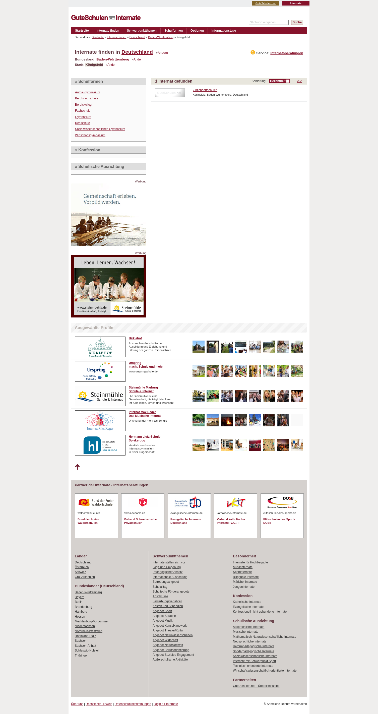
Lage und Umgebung (167, 567)
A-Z (299, 81)
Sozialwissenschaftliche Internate (255, 656)
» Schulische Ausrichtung (99, 166)
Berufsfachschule (86, 98)
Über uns (77, 704)
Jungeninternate (244, 587)
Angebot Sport (162, 611)
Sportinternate (242, 572)
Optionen (197, 30)
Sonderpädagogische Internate (253, 651)
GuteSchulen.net (266, 3)
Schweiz (80, 572)
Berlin (79, 602)
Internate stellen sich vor (169, 562)
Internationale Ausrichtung (170, 577)
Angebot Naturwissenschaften (173, 635)
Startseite (82, 30)
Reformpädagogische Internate (253, 646)
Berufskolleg (83, 104)
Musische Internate (245, 631)
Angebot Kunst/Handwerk (170, 625)
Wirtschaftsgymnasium (90, 135)
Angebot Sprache (164, 616)
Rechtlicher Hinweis (99, 704)
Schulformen (173, 30)
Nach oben (77, 467)
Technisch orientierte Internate (253, 666)
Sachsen (81, 640)
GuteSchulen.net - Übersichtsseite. (256, 686)
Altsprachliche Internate (248, 627)
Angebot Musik (162, 620)
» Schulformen (89, 81)
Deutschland (137, 37)
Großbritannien (85, 577)
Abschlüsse (160, 596)
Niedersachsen (85, 626)
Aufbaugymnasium (87, 92)
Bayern (79, 597)
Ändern (163, 52)
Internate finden (108, 30)
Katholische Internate (247, 602)
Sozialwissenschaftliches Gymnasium (100, 129)
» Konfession (87, 150)
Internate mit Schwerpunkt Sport (254, 661)
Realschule (82, 123)
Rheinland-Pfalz (85, 636)
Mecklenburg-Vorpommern (92, 621)
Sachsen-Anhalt (85, 645)
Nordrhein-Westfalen (88, 631)
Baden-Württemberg (160, 37)
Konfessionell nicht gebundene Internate (260, 611)
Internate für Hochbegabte (250, 562)
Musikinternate (243, 567)
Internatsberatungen (286, 53)
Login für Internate (166, 704)
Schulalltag (160, 587)
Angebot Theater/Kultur (168, 630)
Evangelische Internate (248, 607)
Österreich (82, 567)
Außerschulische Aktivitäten (171, 659)
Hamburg (81, 611)
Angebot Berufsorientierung (171, 650)
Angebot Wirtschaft (165, 640)
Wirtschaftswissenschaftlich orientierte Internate (264, 670)
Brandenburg (83, 607)
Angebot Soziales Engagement (173, 655)
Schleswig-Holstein (87, 650)
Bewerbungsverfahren (167, 601)
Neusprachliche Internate (249, 641)
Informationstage (224, 30)
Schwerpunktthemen (142, 30)
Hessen (80, 616)
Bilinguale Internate (246, 577)
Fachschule (82, 110)
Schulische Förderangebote (171, 591)
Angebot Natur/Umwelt (168, 645)
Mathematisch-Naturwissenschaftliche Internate (264, 636)
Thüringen (81, 655)
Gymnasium (83, 117)
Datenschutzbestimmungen (133, 704)
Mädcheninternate (245, 581)
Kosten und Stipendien (168, 606)
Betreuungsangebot (166, 581)
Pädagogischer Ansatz (167, 572)
